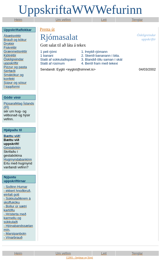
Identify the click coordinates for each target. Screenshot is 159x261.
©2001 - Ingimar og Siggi (79, 257)
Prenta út (47, 29)
